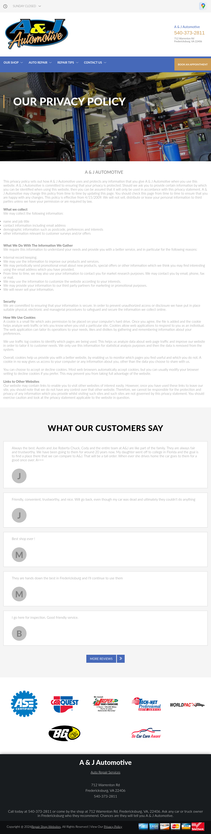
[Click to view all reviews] (105, 659)
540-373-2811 (189, 33)
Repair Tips (65, 62)
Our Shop (11, 62)
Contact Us (93, 62)
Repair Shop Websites (46, 826)
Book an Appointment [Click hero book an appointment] (193, 64)
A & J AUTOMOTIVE (104, 172)
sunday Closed (24, 6)
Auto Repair (38, 62)
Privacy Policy (113, 826)
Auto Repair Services (105, 772)
